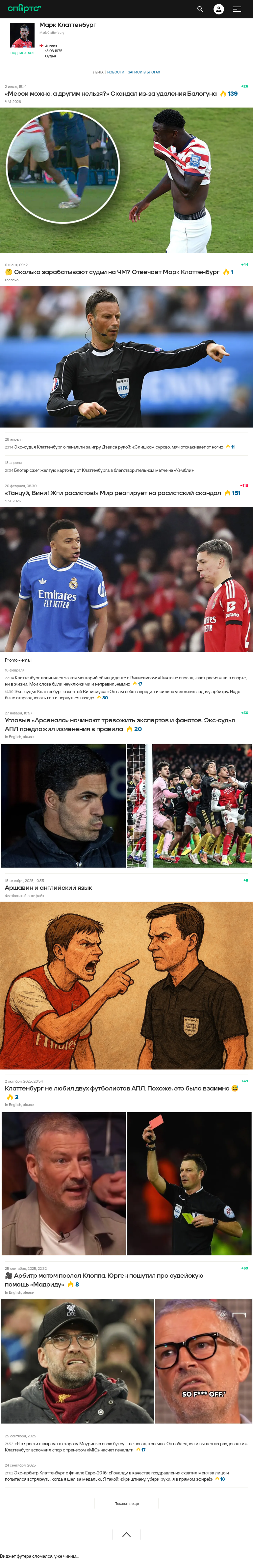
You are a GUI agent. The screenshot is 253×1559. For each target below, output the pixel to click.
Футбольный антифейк (24, 895)
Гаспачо (11, 279)
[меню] (237, 9)
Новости (115, 72)
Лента (98, 72)
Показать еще (126, 1503)
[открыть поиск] (200, 9)
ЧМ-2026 (13, 101)
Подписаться (22, 53)
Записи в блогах (144, 72)
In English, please (19, 736)
